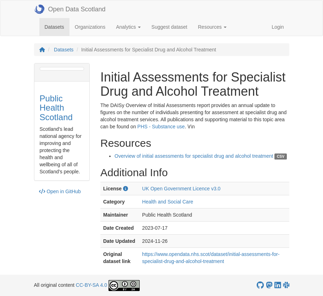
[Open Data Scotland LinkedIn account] (277, 285)
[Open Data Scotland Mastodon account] (269, 285)
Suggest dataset (169, 27)
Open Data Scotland (70, 9)
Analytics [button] (128, 27)
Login (278, 27)
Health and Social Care (167, 202)
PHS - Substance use (161, 126)
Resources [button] (212, 27)
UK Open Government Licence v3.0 (181, 188)
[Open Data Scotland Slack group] (286, 285)
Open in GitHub (60, 191)
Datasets (57, 26)
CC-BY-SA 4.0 (91, 285)
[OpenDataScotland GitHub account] (260, 285)
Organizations (90, 27)
